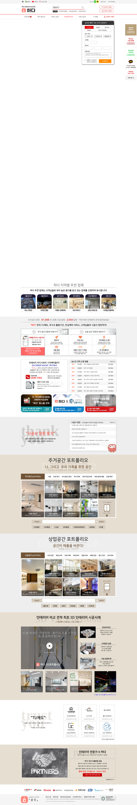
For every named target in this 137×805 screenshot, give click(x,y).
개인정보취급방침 (65, 797)
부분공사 (89, 30)
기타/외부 (110, 555)
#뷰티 (63, 606)
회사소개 (48, 797)
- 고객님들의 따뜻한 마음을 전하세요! (92, 422)
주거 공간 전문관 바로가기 (47, 332)
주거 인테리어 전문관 (107, 7)
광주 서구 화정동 (88, 369)
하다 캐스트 (41, 17)
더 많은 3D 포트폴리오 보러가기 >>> (105, 694)
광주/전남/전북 (87, 476)
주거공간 (89, 27)
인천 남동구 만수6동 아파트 (91, 388)
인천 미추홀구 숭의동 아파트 (91, 365)
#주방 (101, 527)
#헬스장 (45, 606)
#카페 (55, 606)
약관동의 (88, 60)
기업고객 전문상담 (102, 30)
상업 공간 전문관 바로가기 (95, 332)
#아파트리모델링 (63, 11)
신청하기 (105, 61)
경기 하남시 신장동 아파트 (90, 373)
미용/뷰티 (76, 555)
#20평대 (36, 527)
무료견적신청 (68, 17)
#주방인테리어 (82, 11)
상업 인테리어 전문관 (107, 11)
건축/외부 (106, 27)
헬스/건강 (102, 555)
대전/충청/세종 (99, 476)
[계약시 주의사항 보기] (92, 62)
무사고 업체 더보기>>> (108, 739)
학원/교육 (59, 555)
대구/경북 (77, 476)
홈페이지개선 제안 (89, 797)
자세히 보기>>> (110, 779)
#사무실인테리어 (73, 11)
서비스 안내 (55, 17)
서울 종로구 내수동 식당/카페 (91, 377)
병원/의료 (85, 555)
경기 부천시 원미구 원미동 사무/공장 (93, 380)
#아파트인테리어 (79, 527)
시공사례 (28, 17)
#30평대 (47, 527)
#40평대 (66, 527)
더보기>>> (112, 361)
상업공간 (98, 27)
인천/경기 (56, 476)
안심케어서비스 (77, 797)
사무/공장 (50, 555)
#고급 (57, 527)
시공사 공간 (82, 17)
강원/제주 (109, 476)
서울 (49, 476)
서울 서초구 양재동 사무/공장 (91, 384)
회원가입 (103, 1)
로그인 (92, 1)
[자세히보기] (94, 60)
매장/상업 (93, 555)
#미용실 (72, 606)
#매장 (82, 606)
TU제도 (95, 17)
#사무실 (91, 606)
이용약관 (55, 797)
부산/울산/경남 (67, 476)
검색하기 (99, 522)
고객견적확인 (111, 1)
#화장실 (92, 527)
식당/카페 (67, 555)
